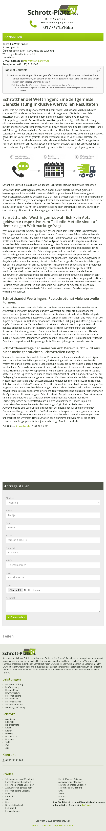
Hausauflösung (12, 690)
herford (9, 796)
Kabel (8, 727)
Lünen (8, 793)
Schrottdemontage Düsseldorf (19, 784)
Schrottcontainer (13, 701)
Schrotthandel (23, 426)
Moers (8, 802)
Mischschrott (11, 736)
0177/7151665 (58, 27)
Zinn (7, 747)
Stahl (7, 742)
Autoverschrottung (14, 684)
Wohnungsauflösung (15, 707)
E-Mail (8, 573)
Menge (9, 510)
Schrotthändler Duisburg (70, 787)
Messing (9, 733)
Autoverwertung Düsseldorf (18, 787)
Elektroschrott (12, 724)
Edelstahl (9, 722)
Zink (7, 745)
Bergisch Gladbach (14, 805)
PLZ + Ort (10, 548)
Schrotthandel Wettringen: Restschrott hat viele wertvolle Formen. (45, 85)
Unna (60, 790)
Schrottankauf (11, 698)
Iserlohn (62, 796)
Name (9, 523)
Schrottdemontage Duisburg (72, 784)
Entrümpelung (12, 687)
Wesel (8, 799)
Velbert (61, 793)
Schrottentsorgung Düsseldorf (19, 779)
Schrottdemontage (14, 704)
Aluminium (10, 719)
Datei (8, 585)
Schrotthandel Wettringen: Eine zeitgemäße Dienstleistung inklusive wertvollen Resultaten (53, 75)
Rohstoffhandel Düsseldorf (18, 782)
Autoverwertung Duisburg (70, 782)
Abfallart (10, 498)
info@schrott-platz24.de (36, 60)
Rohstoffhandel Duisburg (70, 779)
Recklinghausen (12, 811)
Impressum (59, 825)
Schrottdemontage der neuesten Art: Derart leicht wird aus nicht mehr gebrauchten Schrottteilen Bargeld (58, 89)
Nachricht (10, 598)
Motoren (9, 739)
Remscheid (10, 808)
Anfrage (86, 805)
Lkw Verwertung (12, 692)
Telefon (9, 560)
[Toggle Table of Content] (96, 71)
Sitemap (70, 825)
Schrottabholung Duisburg (17, 790)
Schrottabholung (13, 695)
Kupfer (8, 730)
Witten (61, 799)
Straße (9, 535)
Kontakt (35, 825)
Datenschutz (47, 825)
